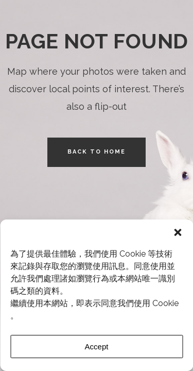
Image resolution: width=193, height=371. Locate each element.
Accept (97, 346)
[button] (177, 232)
